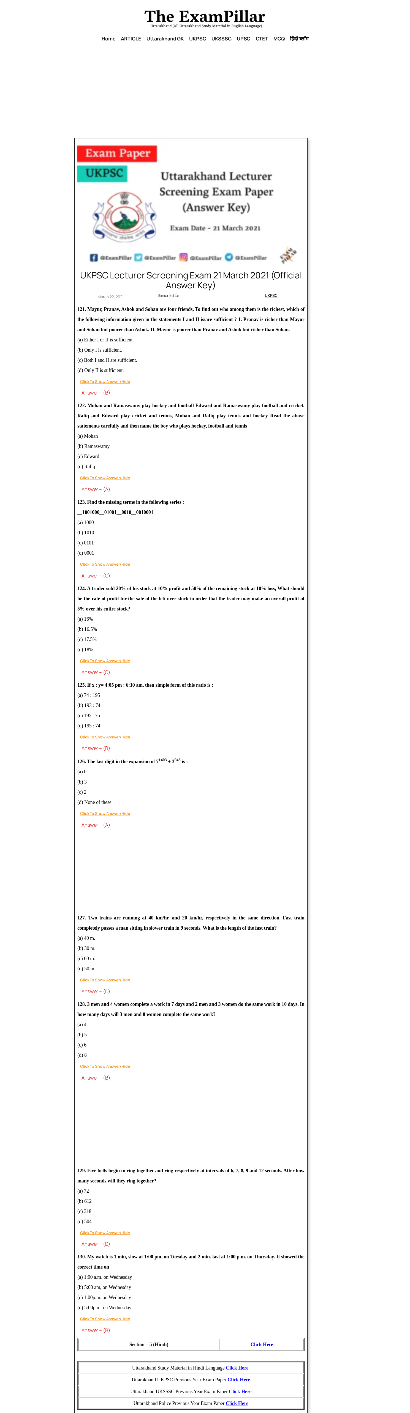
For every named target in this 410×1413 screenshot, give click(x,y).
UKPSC (271, 295)
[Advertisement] (205, 94)
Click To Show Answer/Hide (105, 381)
